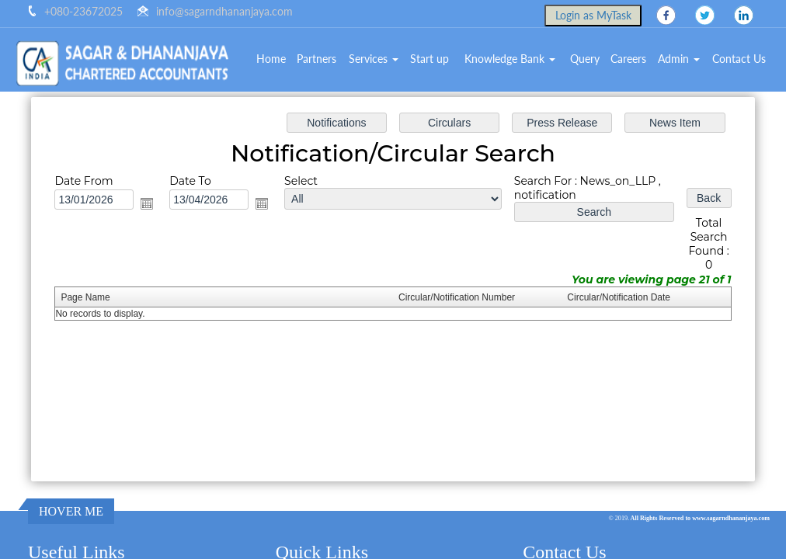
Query (585, 58)
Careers (628, 58)
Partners (316, 58)
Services (373, 58)
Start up (429, 58)
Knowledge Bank (509, 58)
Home (271, 58)
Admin (679, 58)
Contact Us (739, 58)
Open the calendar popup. (149, 204)
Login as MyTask (593, 15)
